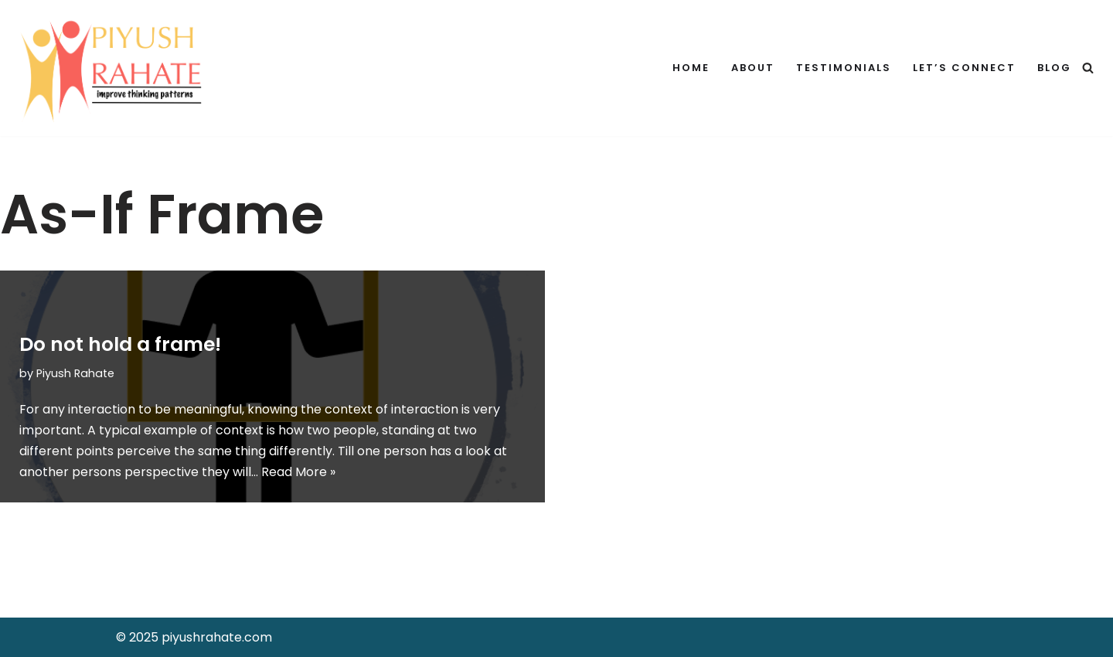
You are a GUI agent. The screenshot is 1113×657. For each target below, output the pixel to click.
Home (691, 67)
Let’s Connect (964, 67)
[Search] (1088, 67)
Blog (1054, 67)
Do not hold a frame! (120, 344)
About (752, 67)
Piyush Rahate (75, 373)
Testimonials (843, 67)
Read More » (298, 472)
